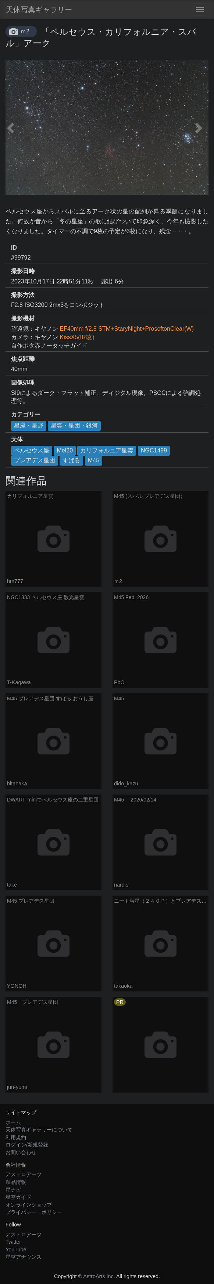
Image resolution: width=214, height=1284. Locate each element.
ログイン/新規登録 (27, 1145)
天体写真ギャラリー (39, 9)
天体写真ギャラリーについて (39, 1130)
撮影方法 (23, 295)
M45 (93, 460)
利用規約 (16, 1137)
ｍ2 (24, 31)
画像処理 (23, 382)
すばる (71, 460)
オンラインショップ (29, 1205)
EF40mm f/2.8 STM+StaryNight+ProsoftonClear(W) (127, 329)
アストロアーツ (24, 1174)
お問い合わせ (21, 1152)
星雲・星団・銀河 (74, 425)
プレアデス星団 (34, 460)
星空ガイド (18, 1197)
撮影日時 (23, 271)
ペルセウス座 (31, 450)
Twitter (13, 1242)
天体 (17, 439)
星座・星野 (28, 425)
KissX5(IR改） (78, 337)
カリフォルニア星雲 (106, 450)
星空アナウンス (24, 1257)
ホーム (13, 1122)
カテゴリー (25, 414)
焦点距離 (23, 359)
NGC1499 (154, 450)
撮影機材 (23, 318)
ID (14, 248)
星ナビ (13, 1190)
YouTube (16, 1249)
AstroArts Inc (98, 1276)
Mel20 (65, 450)
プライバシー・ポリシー (34, 1212)
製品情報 (16, 1182)
